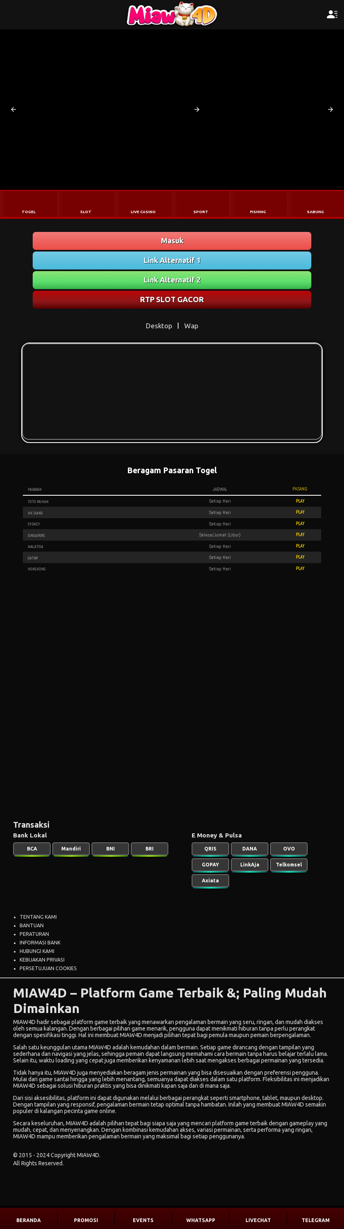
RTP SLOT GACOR (172, 299)
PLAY (300, 501)
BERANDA (28, 1220)
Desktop (159, 326)
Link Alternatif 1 (172, 260)
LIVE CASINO (143, 211)
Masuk (172, 240)
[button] (13, 109)
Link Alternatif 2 (172, 280)
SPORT (200, 211)
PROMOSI (86, 1220)
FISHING (258, 211)
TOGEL (29, 211)
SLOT (86, 211)
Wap (191, 326)
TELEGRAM (316, 1220)
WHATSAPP (200, 1220)
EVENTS (143, 1220)
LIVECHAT (258, 1220)
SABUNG (315, 211)
